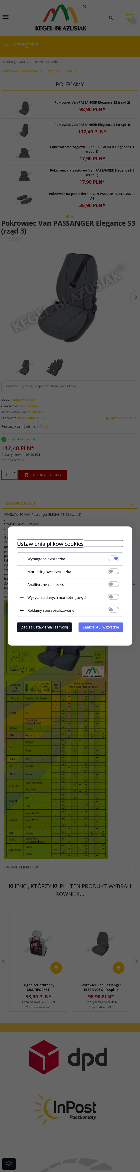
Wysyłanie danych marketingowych (57, 597)
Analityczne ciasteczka (46, 584)
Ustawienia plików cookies (50, 543)
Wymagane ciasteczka (46, 558)
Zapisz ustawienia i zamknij (44, 627)
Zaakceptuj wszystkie (100, 627)
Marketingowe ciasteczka (49, 571)
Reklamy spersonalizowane (50, 610)
